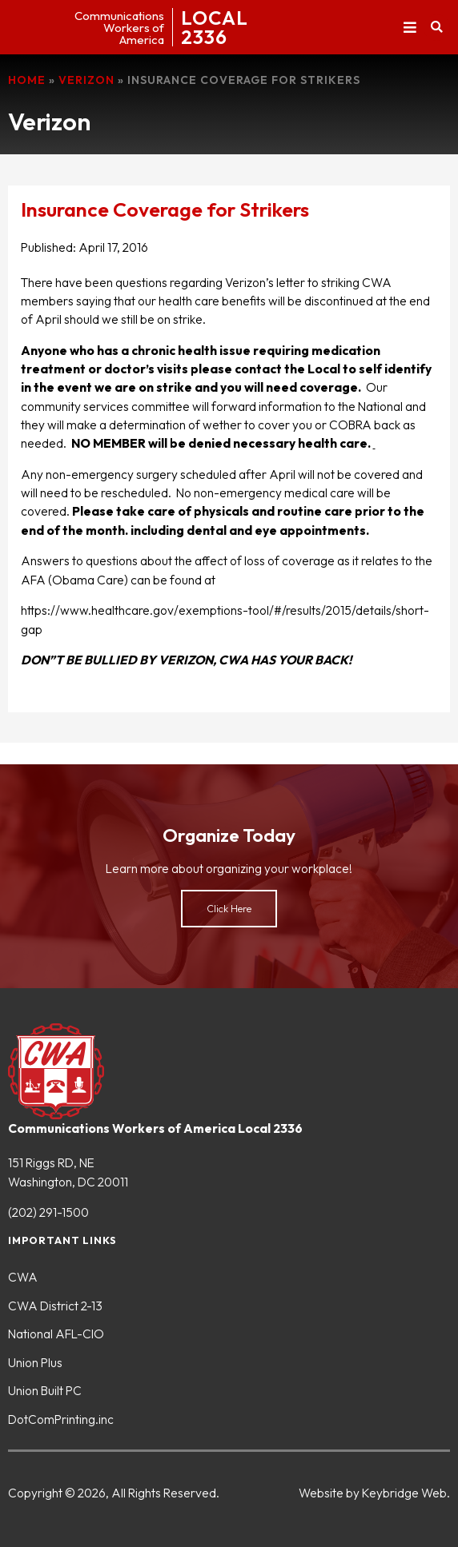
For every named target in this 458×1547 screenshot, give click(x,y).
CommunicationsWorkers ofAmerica (119, 27)
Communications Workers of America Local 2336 (155, 1128)
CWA (23, 1277)
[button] (410, 27)
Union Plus (35, 1362)
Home (27, 80)
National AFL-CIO (56, 1334)
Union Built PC (45, 1390)
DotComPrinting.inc (61, 1419)
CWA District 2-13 (55, 1306)
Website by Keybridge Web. (374, 1493)
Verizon (86, 80)
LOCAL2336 (214, 27)
